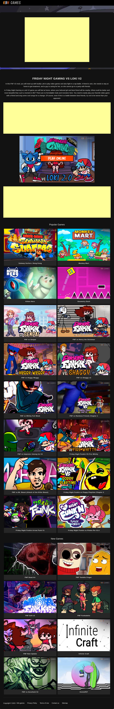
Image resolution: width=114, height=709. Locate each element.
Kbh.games (20, 703)
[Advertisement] (57, 39)
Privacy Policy (32, 703)
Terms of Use (44, 703)
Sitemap (65, 703)
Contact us (55, 703)
